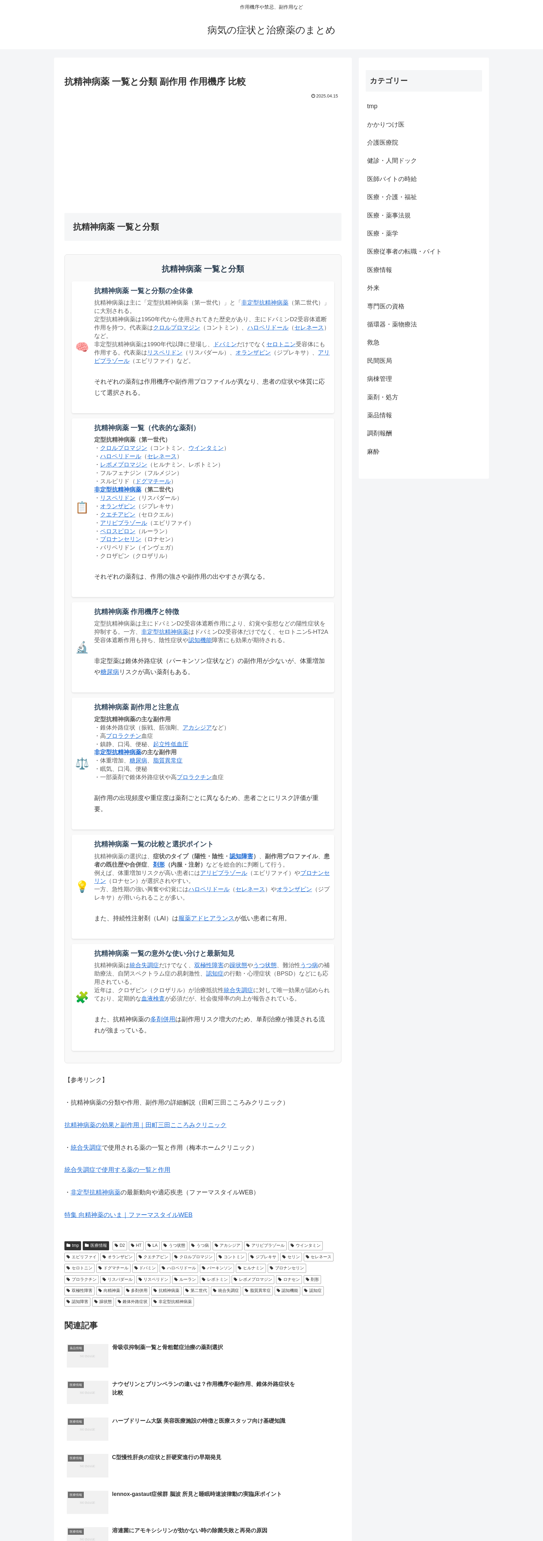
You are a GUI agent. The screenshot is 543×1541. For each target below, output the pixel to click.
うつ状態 (265, 965)
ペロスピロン (117, 531)
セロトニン (281, 344)
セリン (291, 1256)
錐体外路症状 (133, 1301)
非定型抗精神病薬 (264, 302)
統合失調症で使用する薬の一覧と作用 (117, 1169)
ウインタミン (206, 448)
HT (136, 1245)
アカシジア (197, 727)
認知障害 (241, 856)
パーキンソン (217, 1268)
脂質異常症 (168, 760)
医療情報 (96, 1245)
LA (153, 1245)
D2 (120, 1245)
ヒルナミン (251, 1268)
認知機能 (200, 640)
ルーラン (185, 1279)
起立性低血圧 (170, 744)
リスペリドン (165, 352)
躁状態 (238, 965)
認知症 (215, 973)
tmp (72, 1245)
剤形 (159, 864)
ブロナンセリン (120, 539)
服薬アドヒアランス (206, 918)
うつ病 (309, 965)
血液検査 (153, 998)
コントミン (231, 1256)
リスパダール (118, 1279)
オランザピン (253, 352)
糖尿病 (109, 672)
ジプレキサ (263, 1256)
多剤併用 (162, 1019)
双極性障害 (209, 965)
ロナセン (289, 1279)
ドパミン (225, 344)
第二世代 (196, 1290)
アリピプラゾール (123, 523)
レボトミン (215, 1279)
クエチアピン (117, 514)
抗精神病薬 (166, 1290)
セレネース (309, 327)
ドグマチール (153, 481)
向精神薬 (109, 1290)
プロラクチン (123, 736)
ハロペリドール (267, 327)
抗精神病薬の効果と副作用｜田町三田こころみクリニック (145, 1125)
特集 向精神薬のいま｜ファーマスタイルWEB (128, 1214)
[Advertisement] (202, 153)
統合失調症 (144, 965)
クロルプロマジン (176, 327)
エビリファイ (81, 1256)
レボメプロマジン (123, 464)
